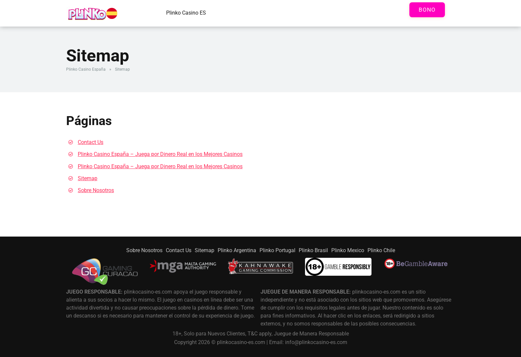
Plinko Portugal (277, 250)
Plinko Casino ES (186, 13)
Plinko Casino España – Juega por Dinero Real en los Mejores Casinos (160, 154)
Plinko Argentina (237, 250)
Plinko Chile (381, 250)
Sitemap (87, 178)
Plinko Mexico (347, 250)
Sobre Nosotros (96, 190)
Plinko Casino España (86, 69)
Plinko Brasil (313, 250)
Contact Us (90, 142)
